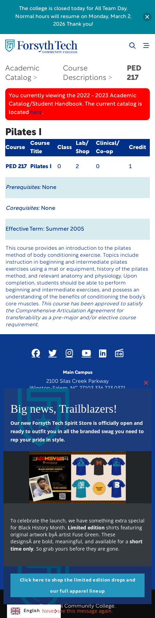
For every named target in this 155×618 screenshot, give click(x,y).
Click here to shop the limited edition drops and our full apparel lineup (78, 585)
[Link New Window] (35, 353)
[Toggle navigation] (146, 45)
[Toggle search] (132, 45)
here (36, 112)
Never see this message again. (77, 611)
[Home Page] (41, 46)
